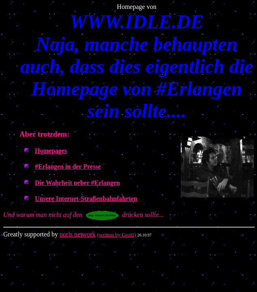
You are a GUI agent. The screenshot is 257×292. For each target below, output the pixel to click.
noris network (77, 234)
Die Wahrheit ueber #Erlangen (77, 182)
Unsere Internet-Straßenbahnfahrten (86, 198)
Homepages (51, 150)
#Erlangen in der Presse (68, 166)
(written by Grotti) (116, 235)
